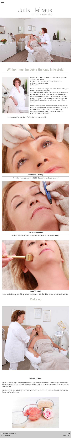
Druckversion (6, 433)
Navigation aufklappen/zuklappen (35, 2)
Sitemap (14, 433)
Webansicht (66, 435)
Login (68, 433)
